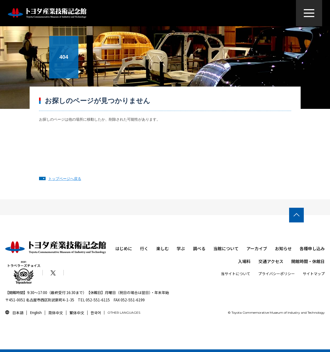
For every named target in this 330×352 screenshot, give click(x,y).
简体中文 (55, 312)
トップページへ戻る (64, 179)
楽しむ (162, 248)
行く (144, 248)
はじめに (123, 248)
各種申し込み (312, 248)
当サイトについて (235, 273)
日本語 (17, 312)
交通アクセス (270, 261)
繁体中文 (76, 312)
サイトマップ (314, 273)
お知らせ (283, 248)
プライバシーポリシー (276, 273)
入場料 (244, 261)
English (36, 312)
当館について (226, 248)
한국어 (96, 312)
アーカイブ (256, 248)
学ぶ (181, 248)
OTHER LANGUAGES (123, 312)
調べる (199, 248)
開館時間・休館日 (308, 261)
